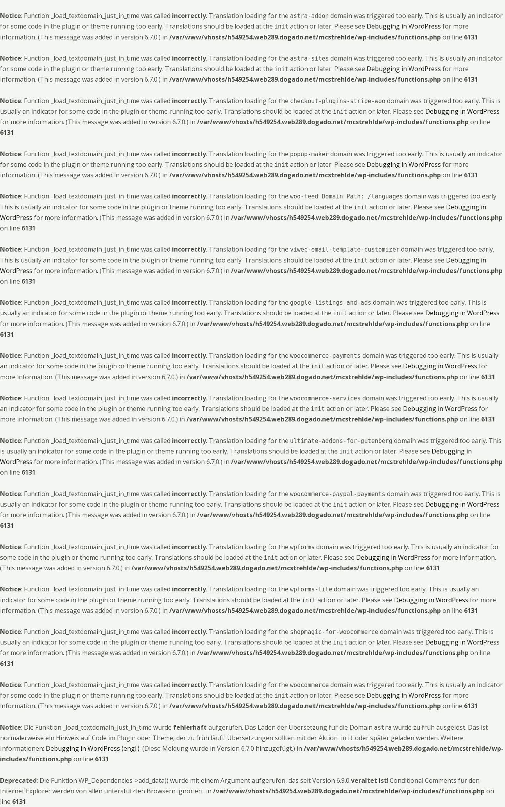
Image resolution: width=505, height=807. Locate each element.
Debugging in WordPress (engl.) (93, 748)
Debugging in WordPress (404, 26)
